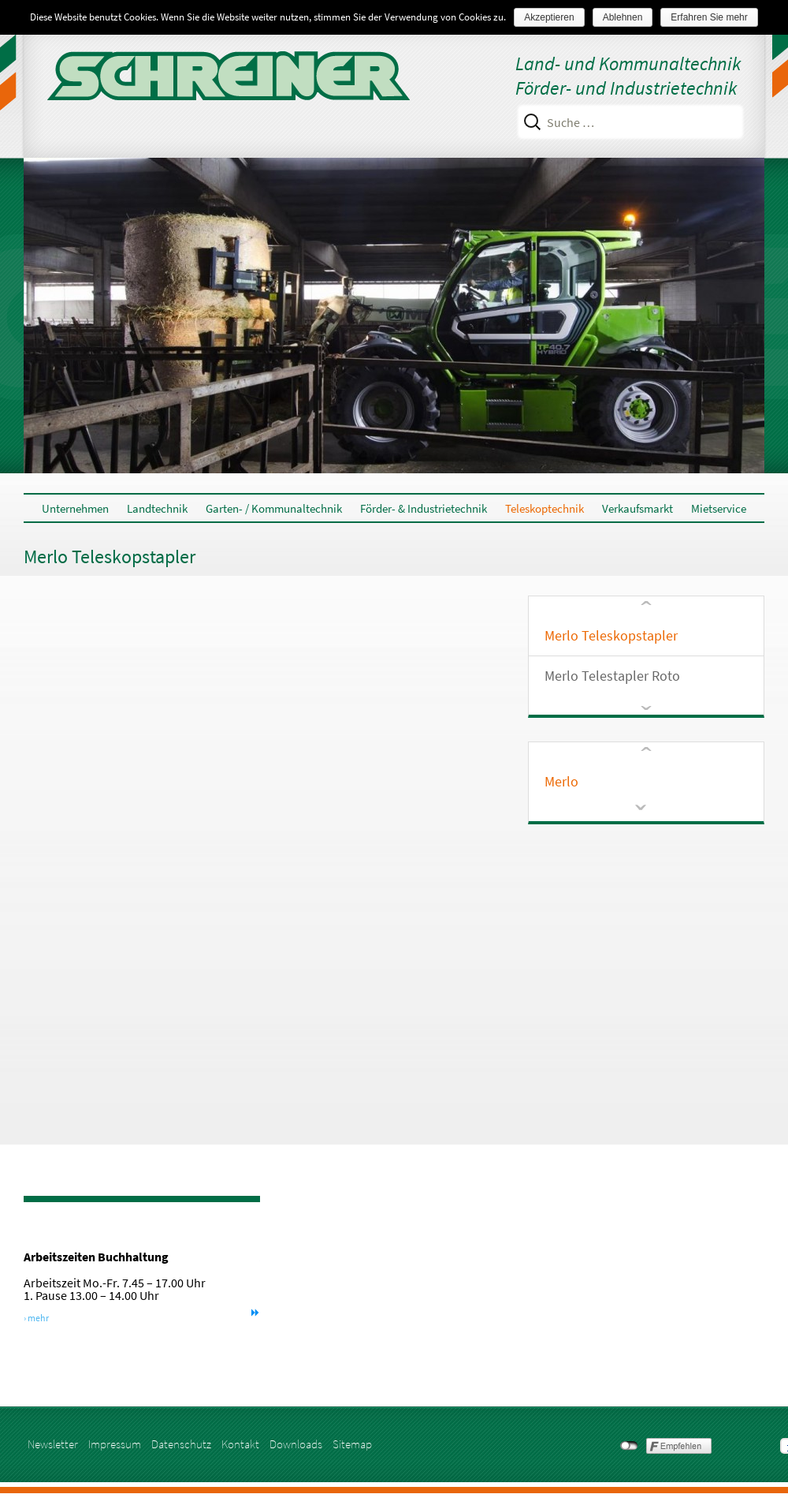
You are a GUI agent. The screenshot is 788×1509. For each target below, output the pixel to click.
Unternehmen (75, 508)
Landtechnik (157, 508)
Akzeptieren (549, 17)
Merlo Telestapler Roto (612, 676)
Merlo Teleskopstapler (611, 635)
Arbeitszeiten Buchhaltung (96, 1256)
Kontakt (240, 1443)
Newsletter (53, 1443)
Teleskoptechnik (544, 508)
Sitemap (352, 1443)
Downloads (295, 1443)
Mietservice (718, 508)
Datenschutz (181, 1443)
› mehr (36, 1317)
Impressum (114, 1443)
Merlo (561, 781)
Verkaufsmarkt (637, 508)
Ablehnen (623, 17)
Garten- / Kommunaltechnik (274, 508)
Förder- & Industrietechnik (423, 508)
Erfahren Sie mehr (709, 17)
